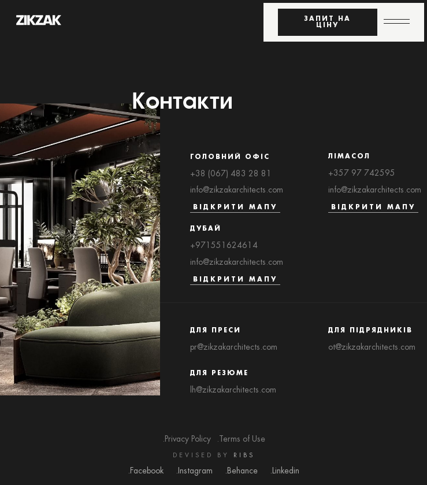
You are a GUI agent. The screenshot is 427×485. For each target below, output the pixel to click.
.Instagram (194, 471)
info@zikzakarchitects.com (236, 190)
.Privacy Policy (186, 439)
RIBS (244, 455)
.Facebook (146, 471)
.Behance (241, 471)
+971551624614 (224, 245)
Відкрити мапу (235, 207)
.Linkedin (284, 471)
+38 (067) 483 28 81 (231, 174)
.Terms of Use (241, 439)
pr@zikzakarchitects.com (233, 347)
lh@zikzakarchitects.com (233, 390)
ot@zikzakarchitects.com (371, 347)
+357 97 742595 (361, 173)
